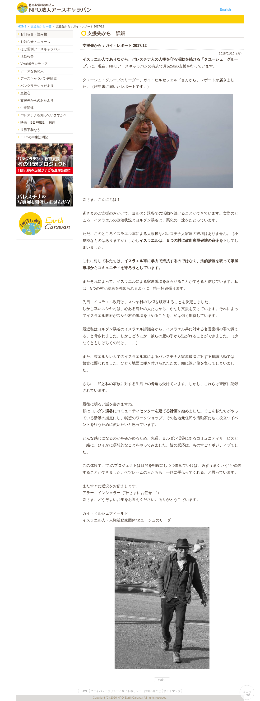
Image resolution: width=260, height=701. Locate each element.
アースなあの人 (32, 71)
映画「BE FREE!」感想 (38, 122)
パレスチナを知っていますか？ (43, 115)
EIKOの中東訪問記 (34, 137)
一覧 (41, 26)
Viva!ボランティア (34, 63)
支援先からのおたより (37, 100)
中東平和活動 (133, 19)
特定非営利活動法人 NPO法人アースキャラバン (54, 7)
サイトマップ (172, 691)
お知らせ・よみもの (157, 19)
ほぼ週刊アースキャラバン (40, 49)
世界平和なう (30, 129)
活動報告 (27, 56)
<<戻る (162, 680)
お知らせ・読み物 (33, 34)
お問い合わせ (207, 19)
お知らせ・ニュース (35, 41)
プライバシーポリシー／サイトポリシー (116, 691)
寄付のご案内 (182, 19)
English (225, 9)
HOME (22, 19)
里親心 (25, 93)
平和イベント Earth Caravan (108, 19)
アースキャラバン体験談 (38, 78)
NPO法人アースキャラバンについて (50, 19)
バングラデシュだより (37, 85)
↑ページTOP (247, 692)
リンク (231, 19)
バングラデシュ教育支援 (83, 19)
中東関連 (27, 107)
